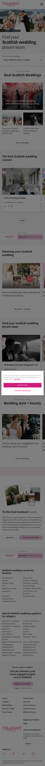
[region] (22, 382)
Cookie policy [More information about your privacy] (17, 379)
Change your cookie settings (22, 391)
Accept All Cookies (22, 385)
